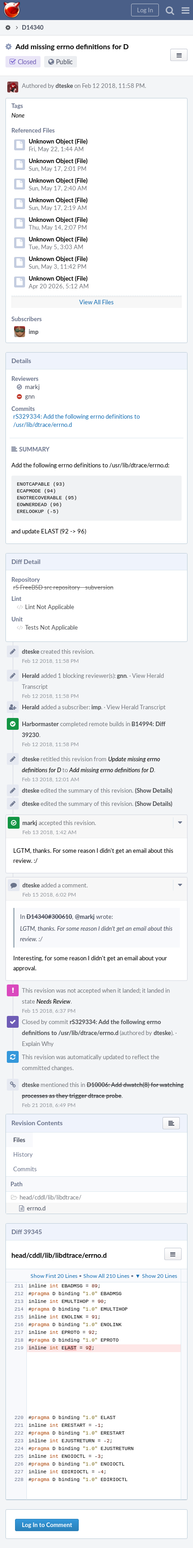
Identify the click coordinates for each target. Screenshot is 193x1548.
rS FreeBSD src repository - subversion (63, 587)
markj (32, 387)
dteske (64, 85)
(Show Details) (153, 790)
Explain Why (38, 1044)
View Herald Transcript (136, 707)
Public (64, 61)
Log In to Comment (47, 1524)
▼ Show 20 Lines (156, 1275)
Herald (31, 675)
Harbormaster (40, 724)
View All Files (96, 302)
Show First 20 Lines (53, 1275)
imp (34, 331)
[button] (185, 10)
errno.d (36, 1208)
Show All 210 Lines (106, 1275)
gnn (30, 396)
